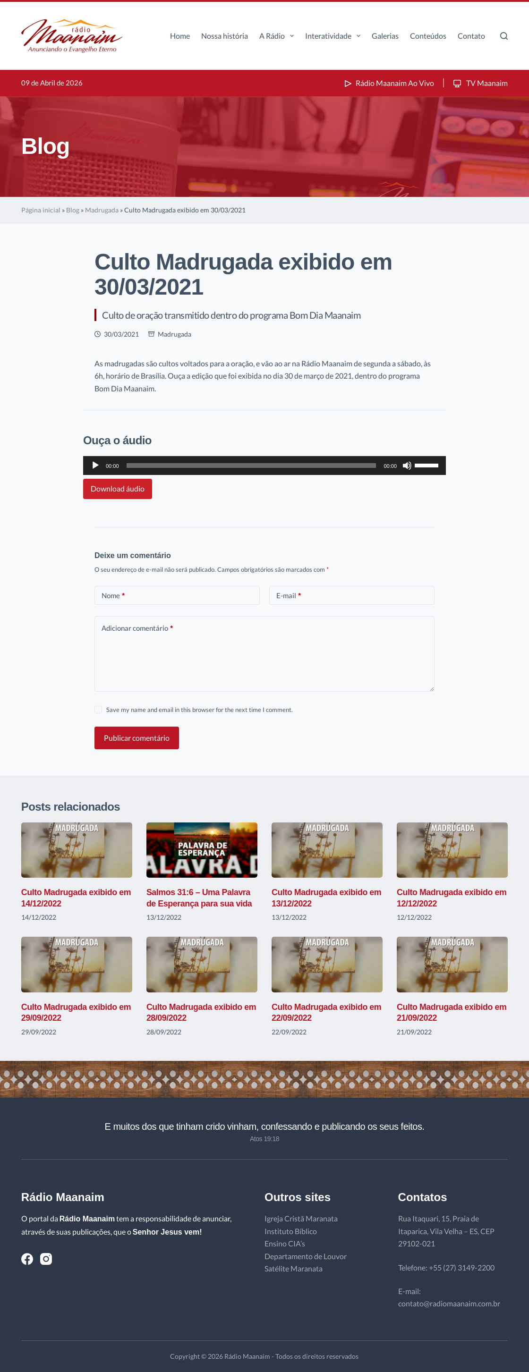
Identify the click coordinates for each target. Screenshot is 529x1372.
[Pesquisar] (504, 36)
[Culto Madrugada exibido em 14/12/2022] (76, 850)
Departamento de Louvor (305, 1256)
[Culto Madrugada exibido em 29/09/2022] (76, 964)
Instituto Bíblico (290, 1231)
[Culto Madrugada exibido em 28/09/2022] (201, 964)
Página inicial (40, 210)
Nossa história (224, 35)
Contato (471, 35)
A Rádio (278, 36)
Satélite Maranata (293, 1268)
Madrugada (102, 210)
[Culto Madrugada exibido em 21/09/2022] (452, 964)
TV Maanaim (480, 82)
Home (180, 35)
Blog (72, 210)
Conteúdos (428, 35)
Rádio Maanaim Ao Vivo (388, 82)
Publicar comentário (137, 737)
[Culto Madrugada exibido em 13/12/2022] (327, 850)
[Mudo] (407, 465)
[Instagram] (46, 1259)
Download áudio (118, 488)
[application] (264, 465)
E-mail (288, 595)
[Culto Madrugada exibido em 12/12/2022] (452, 850)
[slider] (251, 465)
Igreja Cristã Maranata (301, 1218)
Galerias (385, 35)
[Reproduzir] (95, 465)
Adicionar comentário (137, 628)
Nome (113, 595)
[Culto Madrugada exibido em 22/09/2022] (327, 964)
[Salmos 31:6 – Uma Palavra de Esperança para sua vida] (201, 850)
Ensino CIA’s (284, 1243)
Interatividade (334, 36)
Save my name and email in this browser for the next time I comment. (199, 709)
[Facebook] (27, 1259)
